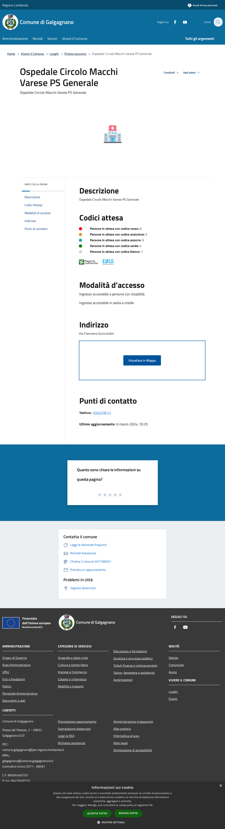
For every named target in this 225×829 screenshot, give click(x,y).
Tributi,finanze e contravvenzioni (135, 665)
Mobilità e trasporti (71, 686)
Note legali (120, 743)
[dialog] (112, 805)
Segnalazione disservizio (74, 728)
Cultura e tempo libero (73, 664)
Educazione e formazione (130, 651)
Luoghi (54, 53)
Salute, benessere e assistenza (134, 672)
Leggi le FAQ (66, 735)
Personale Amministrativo (19, 693)
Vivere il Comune (33, 53)
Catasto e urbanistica (72, 679)
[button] (112, 822)
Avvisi (173, 672)
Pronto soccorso (75, 53)
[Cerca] (218, 22)
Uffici (5, 672)
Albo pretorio (122, 728)
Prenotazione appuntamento (77, 721)
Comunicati (176, 664)
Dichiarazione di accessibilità (132, 750)
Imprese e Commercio (72, 672)
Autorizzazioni (123, 679)
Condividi (172, 72)
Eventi (173, 698)
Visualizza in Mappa (142, 360)
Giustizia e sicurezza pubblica (133, 658)
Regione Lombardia (15, 5)
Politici (6, 686)
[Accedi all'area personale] (203, 5)
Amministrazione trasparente (133, 721)
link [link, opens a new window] (150, 805)
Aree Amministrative (16, 664)
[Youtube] (183, 22)
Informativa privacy (126, 735)
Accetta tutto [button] (97, 813)
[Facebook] (173, 22)
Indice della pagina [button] (36, 184)
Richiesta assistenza (71, 743)
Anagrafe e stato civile (73, 657)
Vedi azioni (192, 72)
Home (11, 53)
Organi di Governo (14, 657)
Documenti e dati (13, 700)
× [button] (220, 785)
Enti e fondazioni (13, 679)
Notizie (173, 657)
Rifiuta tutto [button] (128, 813)
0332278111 (102, 412)
